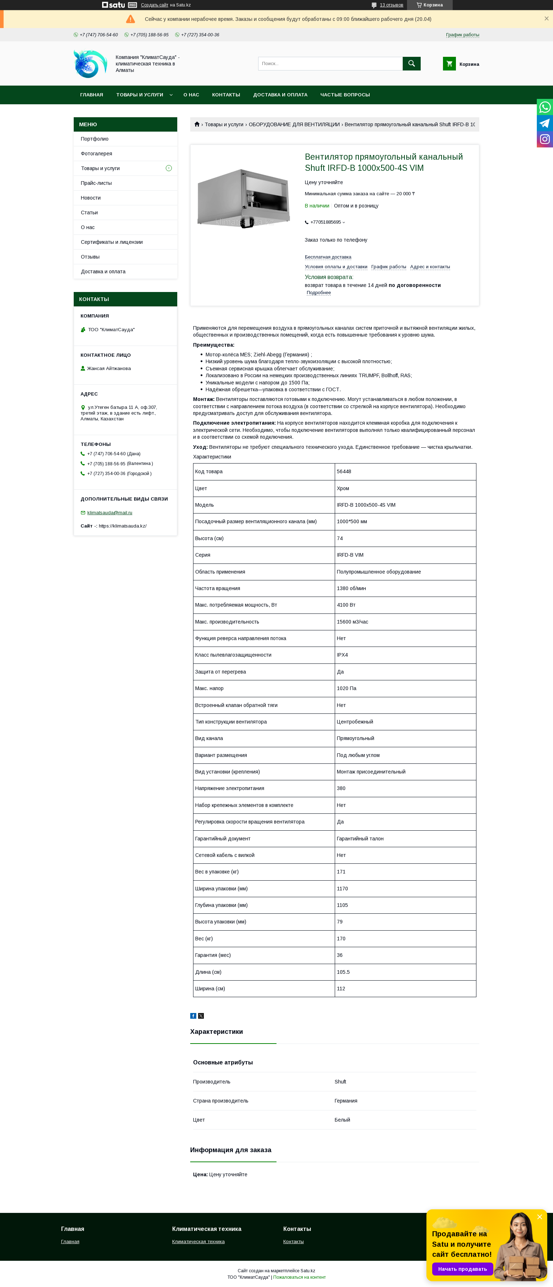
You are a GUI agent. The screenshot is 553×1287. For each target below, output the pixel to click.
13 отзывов (391, 5)
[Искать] (412, 63)
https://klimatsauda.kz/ (123, 526)
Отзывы (90, 257)
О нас (191, 94)
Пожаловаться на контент (299, 1277)
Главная (91, 94)
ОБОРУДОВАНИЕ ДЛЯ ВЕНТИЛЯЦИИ (294, 124)
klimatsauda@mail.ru (109, 512)
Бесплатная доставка (328, 257)
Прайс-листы (96, 183)
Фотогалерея (96, 153)
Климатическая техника (198, 1241)
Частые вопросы (345, 94)
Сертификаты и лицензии (112, 242)
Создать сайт (154, 5)
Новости (91, 198)
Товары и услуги (139, 94)
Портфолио (95, 139)
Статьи (89, 212)
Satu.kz (308, 1270)
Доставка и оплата (280, 94)
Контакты (226, 94)
